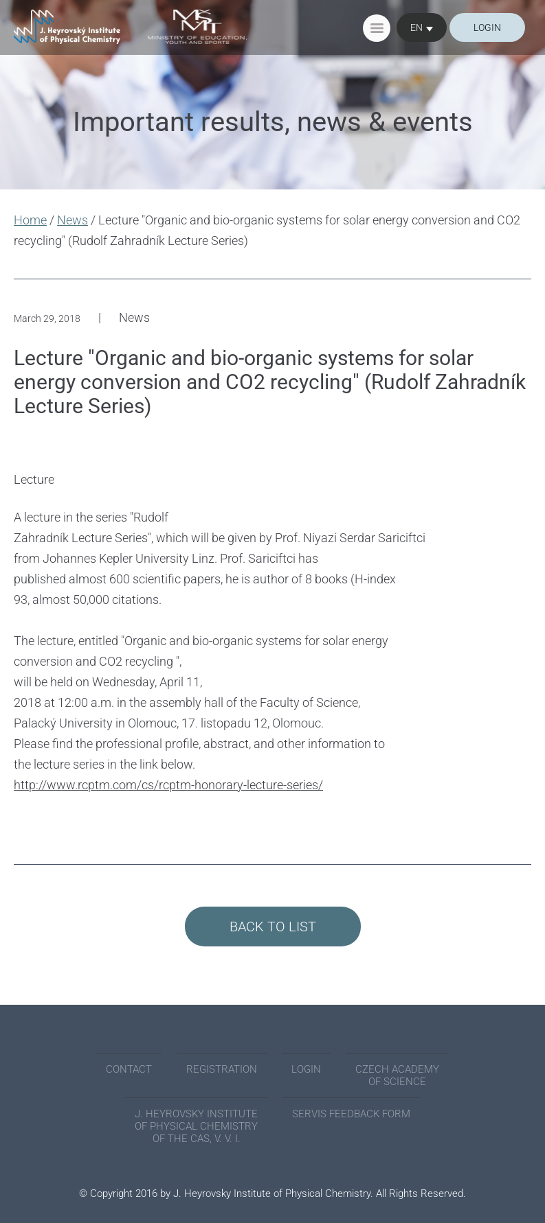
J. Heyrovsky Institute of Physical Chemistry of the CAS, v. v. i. (196, 1126)
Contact (129, 1069)
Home (30, 220)
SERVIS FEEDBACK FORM (351, 1114)
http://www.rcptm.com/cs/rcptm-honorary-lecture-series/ (168, 785)
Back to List (273, 926)
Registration (221, 1069)
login (487, 27)
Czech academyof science (397, 1075)
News (72, 220)
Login (306, 1069)
